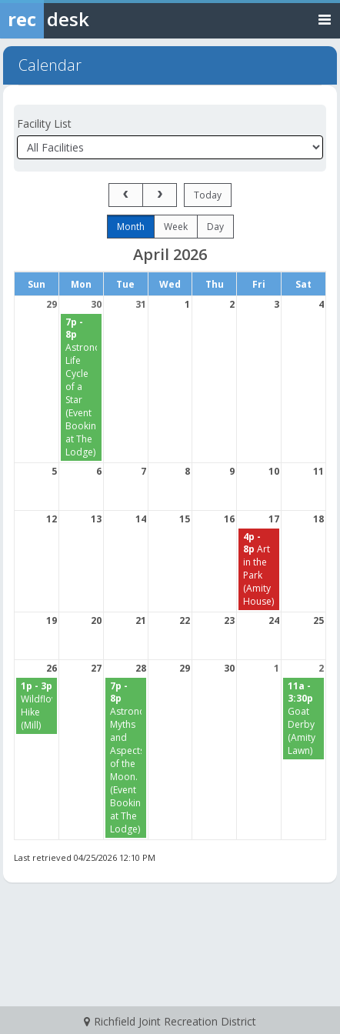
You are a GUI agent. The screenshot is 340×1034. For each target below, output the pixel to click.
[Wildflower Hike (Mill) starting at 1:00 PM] (36, 706)
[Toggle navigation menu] (324, 19)
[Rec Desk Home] (84, 19)
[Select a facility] (170, 147)
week (176, 226)
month (131, 226)
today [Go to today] (208, 195)
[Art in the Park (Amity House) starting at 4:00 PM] (258, 570)
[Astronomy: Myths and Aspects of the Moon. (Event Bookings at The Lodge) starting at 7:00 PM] (125, 757)
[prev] (125, 195)
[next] (159, 195)
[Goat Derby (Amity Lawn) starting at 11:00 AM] (303, 718)
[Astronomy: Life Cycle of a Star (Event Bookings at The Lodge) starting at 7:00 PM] (81, 387)
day (215, 226)
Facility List (44, 123)
